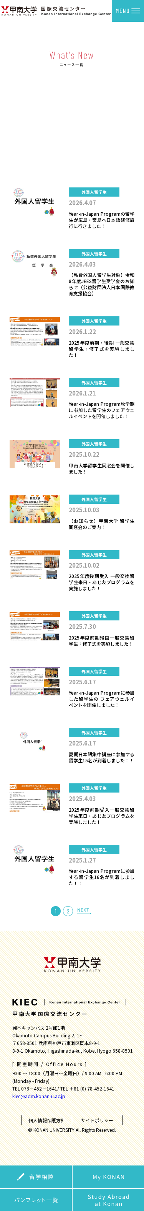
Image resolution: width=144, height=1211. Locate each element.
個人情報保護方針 (46, 1120)
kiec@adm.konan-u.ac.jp (38, 1096)
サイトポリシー (97, 1120)
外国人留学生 (72, 108)
